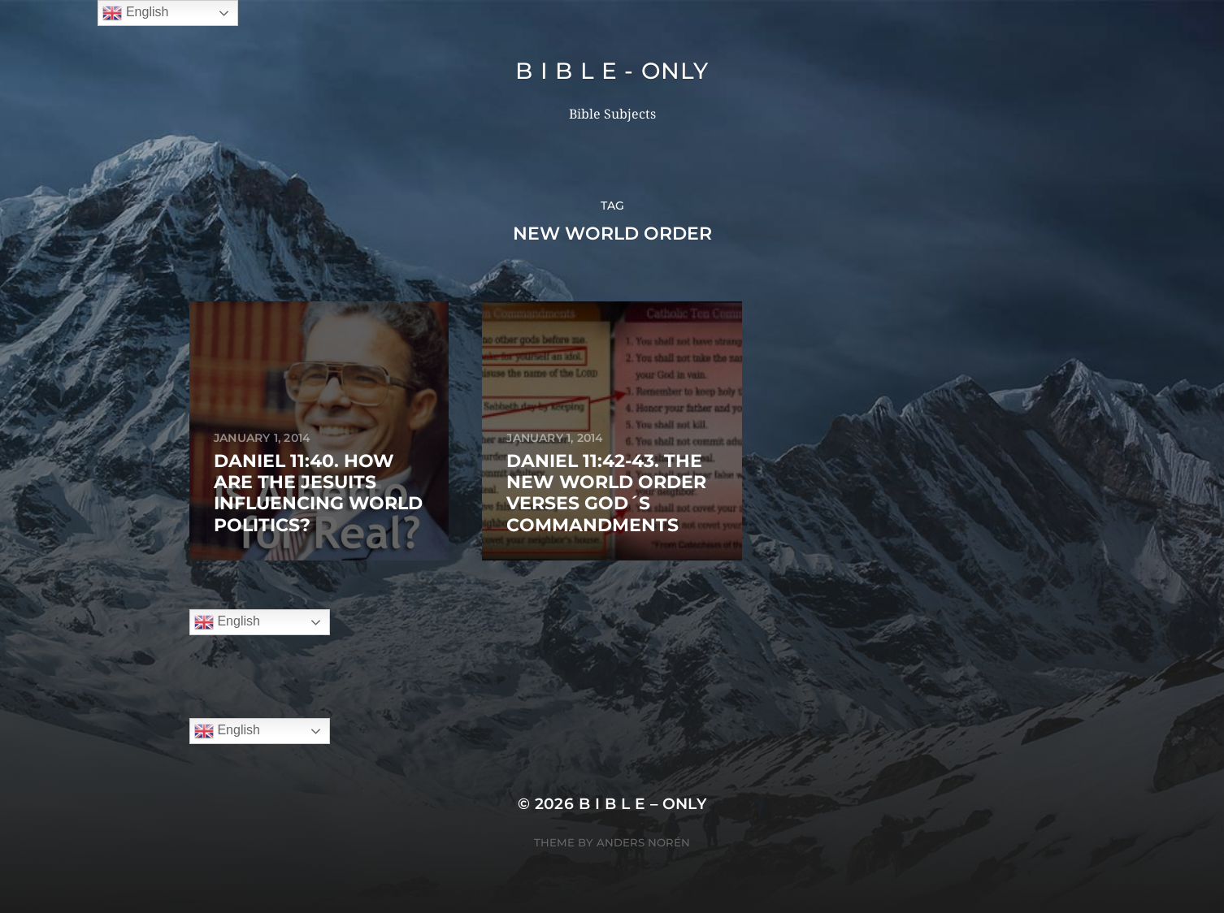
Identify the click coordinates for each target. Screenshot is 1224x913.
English (227, 622)
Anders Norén (643, 842)
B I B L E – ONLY (643, 803)
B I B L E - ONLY (611, 70)
